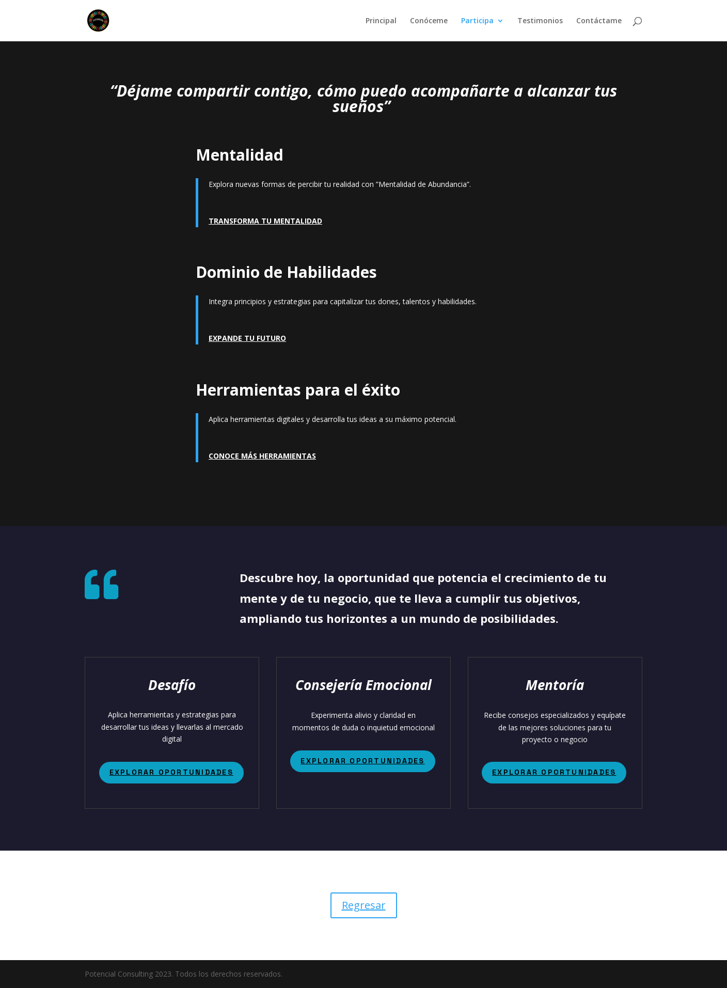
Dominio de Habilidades (286, 272)
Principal (381, 21)
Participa (477, 21)
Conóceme (429, 21)
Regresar (364, 905)
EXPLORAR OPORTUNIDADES (171, 772)
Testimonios (540, 21)
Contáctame (599, 21)
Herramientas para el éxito (298, 389)
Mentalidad (239, 154)
